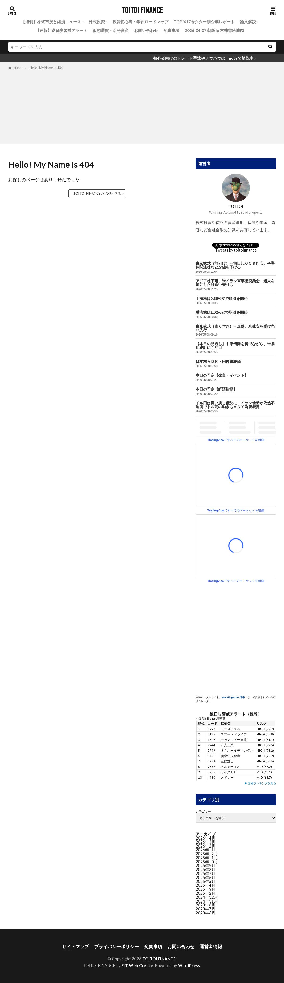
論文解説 (248, 21)
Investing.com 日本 (233, 697)
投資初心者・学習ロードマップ (140, 21)
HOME (18, 68)
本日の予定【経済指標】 (216, 389)
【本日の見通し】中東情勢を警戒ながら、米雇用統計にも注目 (235, 346)
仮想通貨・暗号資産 (111, 30)
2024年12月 (207, 897)
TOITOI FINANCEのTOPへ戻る (97, 193)
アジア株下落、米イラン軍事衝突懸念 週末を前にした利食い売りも (235, 283)
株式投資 (97, 21)
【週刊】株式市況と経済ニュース (51, 21)
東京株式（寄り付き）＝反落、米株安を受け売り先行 (235, 328)
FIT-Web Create (137, 965)
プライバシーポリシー (116, 946)
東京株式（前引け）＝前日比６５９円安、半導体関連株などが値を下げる (235, 265)
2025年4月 (205, 885)
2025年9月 (205, 865)
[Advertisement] (142, 106)
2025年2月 (205, 893)
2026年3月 (205, 842)
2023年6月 (205, 912)
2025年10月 (207, 861)
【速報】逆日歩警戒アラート (61, 30)
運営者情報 (211, 946)
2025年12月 (207, 853)
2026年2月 (205, 846)
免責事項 (171, 30)
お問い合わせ (146, 30)
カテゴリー (203, 811)
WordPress (189, 965)
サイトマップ (75, 946)
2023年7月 (205, 908)
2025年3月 (205, 889)
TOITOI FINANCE (142, 10)
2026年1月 (205, 849)
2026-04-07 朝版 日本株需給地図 (214, 30)
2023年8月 (205, 904)
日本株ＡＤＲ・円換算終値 (218, 362)
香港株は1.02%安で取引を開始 (222, 312)
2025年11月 (207, 857)
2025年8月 (205, 869)
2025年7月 (205, 873)
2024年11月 (207, 901)
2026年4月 (205, 838)
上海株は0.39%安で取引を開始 (222, 299)
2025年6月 (205, 877)
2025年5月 (205, 881)
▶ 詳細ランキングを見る (260, 783)
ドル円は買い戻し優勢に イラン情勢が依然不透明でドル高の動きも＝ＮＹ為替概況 (235, 405)
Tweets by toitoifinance (236, 250)
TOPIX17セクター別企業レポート (204, 21)
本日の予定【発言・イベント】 (222, 375)
